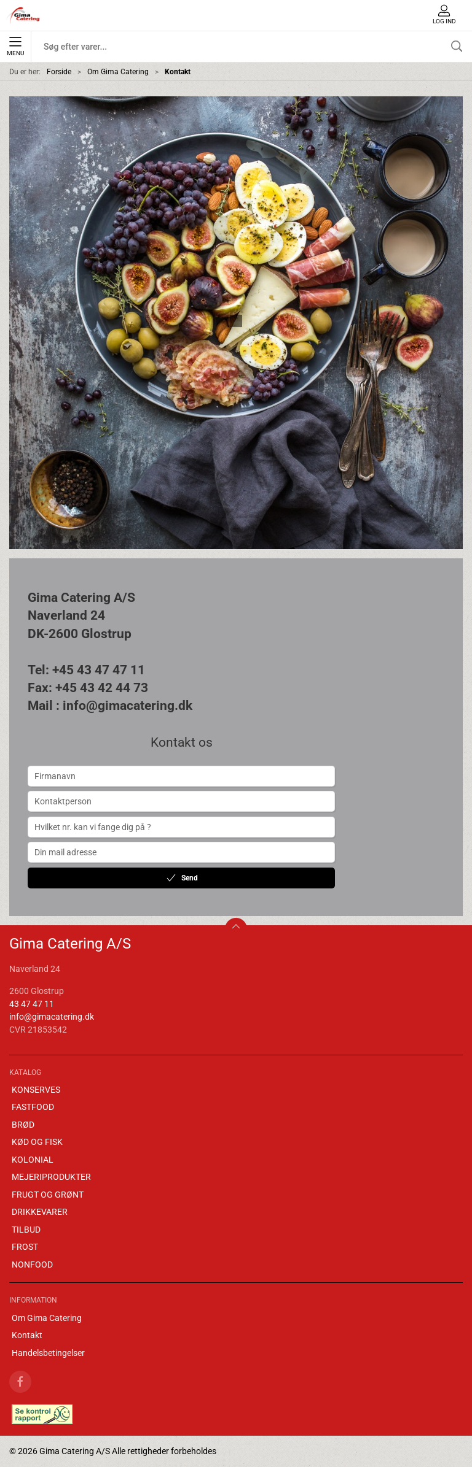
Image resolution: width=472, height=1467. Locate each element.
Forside (59, 71)
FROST (25, 1247)
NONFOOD (32, 1264)
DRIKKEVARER (40, 1212)
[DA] (23, 15)
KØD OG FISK (37, 1142)
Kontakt (27, 1335)
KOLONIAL (32, 1160)
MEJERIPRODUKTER (51, 1177)
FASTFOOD (33, 1107)
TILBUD (26, 1229)
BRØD (23, 1125)
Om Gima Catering (118, 71)
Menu (15, 46)
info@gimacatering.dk (51, 1017)
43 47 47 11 (31, 1004)
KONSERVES (36, 1090)
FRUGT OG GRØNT (48, 1194)
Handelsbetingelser (48, 1353)
